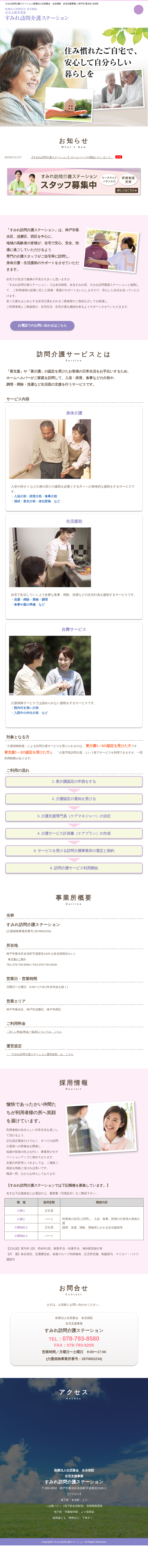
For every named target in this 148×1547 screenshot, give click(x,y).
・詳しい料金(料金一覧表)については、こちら (36, 1032)
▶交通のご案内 (17, 960)
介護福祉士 (21, 1228)
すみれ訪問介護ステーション (69, 1543)
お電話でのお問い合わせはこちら (45, 326)
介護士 (21, 1211)
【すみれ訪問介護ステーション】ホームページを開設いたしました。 (75, 157)
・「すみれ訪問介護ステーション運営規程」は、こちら (42, 1055)
